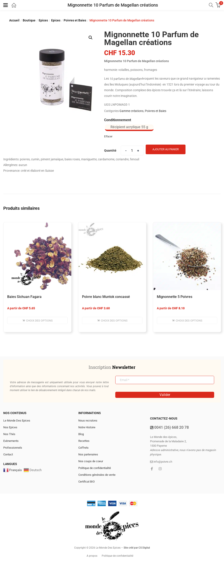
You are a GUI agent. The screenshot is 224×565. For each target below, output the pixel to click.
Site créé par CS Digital (137, 547)
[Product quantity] (132, 150)
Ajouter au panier (165, 149)
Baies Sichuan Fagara (24, 297)
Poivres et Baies (75, 20)
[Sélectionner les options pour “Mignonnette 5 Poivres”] (187, 320)
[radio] (129, 127)
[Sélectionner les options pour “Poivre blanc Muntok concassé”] (112, 320)
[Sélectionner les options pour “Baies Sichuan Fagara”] (37, 320)
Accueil (14, 20)
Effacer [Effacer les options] (108, 136)
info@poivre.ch (161, 461)
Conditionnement (117, 120)
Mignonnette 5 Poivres (174, 297)
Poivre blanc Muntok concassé (106, 297)
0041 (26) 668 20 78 (169, 427)
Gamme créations (131, 111)
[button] (90, 38)
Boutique (29, 20)
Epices (43, 20)
